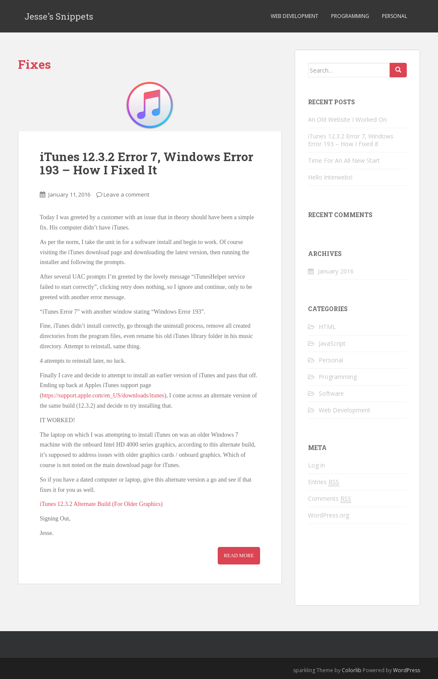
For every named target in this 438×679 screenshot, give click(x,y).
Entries (323, 482)
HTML (327, 327)
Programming (350, 16)
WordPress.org (328, 515)
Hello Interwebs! (330, 177)
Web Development (294, 16)
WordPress (406, 670)
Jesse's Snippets (58, 16)
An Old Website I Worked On (347, 119)
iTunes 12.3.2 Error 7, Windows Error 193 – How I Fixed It (146, 163)
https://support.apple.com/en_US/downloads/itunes (103, 395)
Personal (394, 16)
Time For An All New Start (344, 160)
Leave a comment (126, 194)
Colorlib (351, 670)
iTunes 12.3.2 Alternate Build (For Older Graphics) (101, 504)
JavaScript (332, 343)
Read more (239, 555)
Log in (316, 465)
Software (331, 393)
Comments (329, 498)
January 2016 (336, 271)
